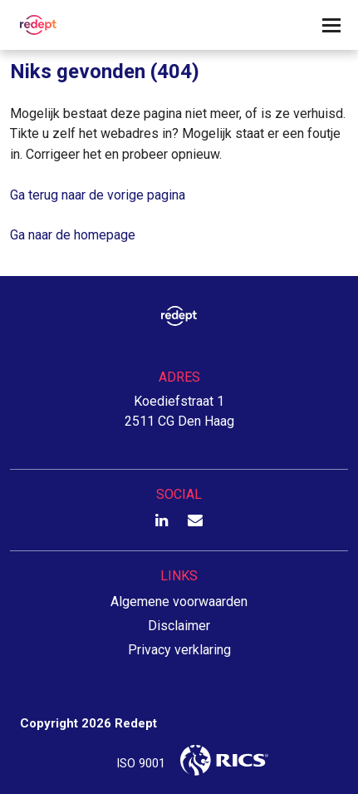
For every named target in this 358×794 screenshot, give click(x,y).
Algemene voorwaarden (179, 601)
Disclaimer (179, 626)
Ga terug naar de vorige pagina (97, 195)
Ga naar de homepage (72, 235)
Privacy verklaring (179, 650)
